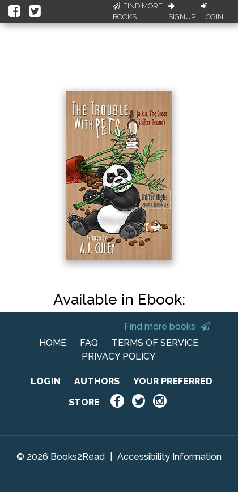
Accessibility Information (169, 456)
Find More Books (138, 12)
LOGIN (46, 381)
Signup (182, 12)
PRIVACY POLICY (119, 356)
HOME (52, 342)
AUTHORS (97, 381)
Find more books (167, 326)
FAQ (89, 342)
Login (212, 12)
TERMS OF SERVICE (155, 342)
